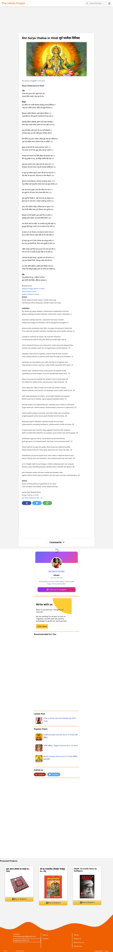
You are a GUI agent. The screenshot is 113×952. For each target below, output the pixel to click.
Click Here (42, 626)
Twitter (46, 938)
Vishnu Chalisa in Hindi (30, 294)
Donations (78, 946)
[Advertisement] (56, 20)
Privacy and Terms (99, 951)
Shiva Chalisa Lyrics (29, 291)
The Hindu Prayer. (11, 951)
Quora (45, 935)
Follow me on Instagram (56, 590)
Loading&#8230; (56, 820)
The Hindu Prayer (13, 3)
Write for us (79, 942)
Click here (41, 81)
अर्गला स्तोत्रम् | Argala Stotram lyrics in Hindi (61, 745)
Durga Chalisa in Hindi (30, 495)
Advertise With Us (21, 940)
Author (106, 951)
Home (76, 935)
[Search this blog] (97, 3)
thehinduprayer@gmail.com (24, 936)
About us (77, 938)
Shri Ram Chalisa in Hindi (32, 498)
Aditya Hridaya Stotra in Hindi (33, 288)
